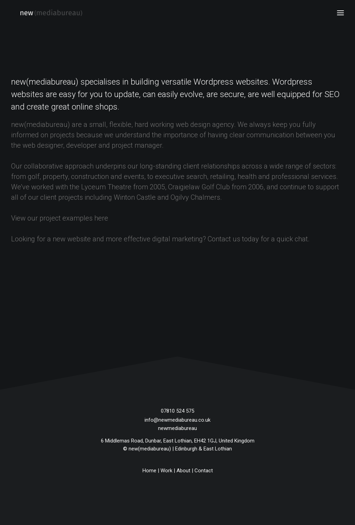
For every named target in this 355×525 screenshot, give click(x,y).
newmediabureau (177, 428)
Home (149, 470)
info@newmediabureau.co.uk (177, 420)
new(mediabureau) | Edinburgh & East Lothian (180, 449)
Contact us (224, 239)
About (183, 470)
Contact (203, 470)
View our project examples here (59, 218)
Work (166, 470)
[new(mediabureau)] (42, 12)
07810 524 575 (177, 411)
